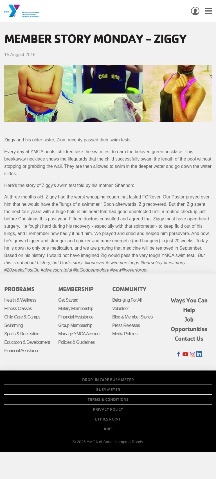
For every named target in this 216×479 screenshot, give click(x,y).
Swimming (13, 325)
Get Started (68, 300)
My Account (195, 11)
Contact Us (189, 338)
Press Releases (126, 325)
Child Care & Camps (22, 317)
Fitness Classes (18, 308)
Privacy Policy (108, 409)
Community (129, 289)
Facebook (178, 354)
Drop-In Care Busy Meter (108, 379)
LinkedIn (199, 354)
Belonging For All (126, 300)
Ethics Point (108, 419)
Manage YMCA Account (79, 333)
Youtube (185, 354)
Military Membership (75, 308)
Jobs (108, 428)
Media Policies (124, 333)
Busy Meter (108, 389)
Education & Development (27, 342)
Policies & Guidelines (76, 342)
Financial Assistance (21, 350)
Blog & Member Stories (132, 317)
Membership (75, 289)
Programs (19, 289)
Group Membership (75, 325)
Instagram (192, 354)
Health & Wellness (20, 300)
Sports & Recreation (21, 333)
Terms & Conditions (108, 399)
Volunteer (120, 308)
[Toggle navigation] (208, 11)
